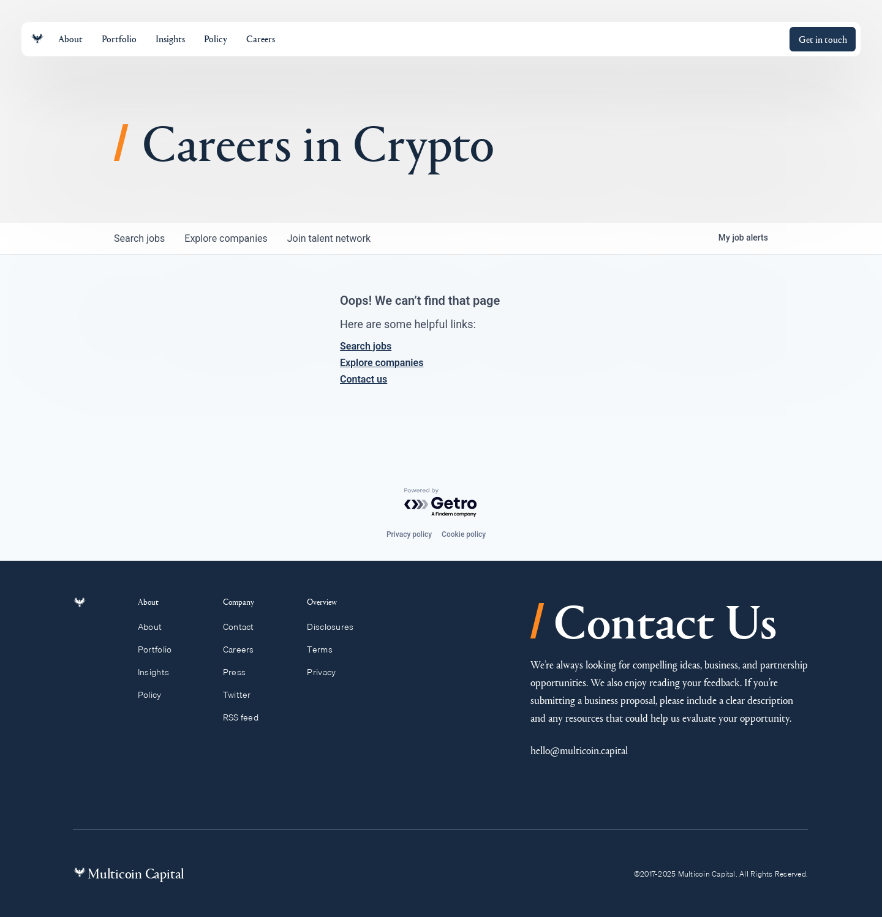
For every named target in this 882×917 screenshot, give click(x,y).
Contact (244, 627)
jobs (139, 238)
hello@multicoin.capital (579, 750)
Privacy (327, 672)
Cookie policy (464, 534)
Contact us (363, 379)
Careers (244, 649)
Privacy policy (409, 534)
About (157, 627)
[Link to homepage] (37, 39)
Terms (325, 649)
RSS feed (246, 717)
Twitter (242, 695)
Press (240, 672)
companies (225, 238)
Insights (160, 672)
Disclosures (336, 627)
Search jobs (365, 346)
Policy (156, 695)
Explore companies (381, 363)
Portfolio (162, 649)
